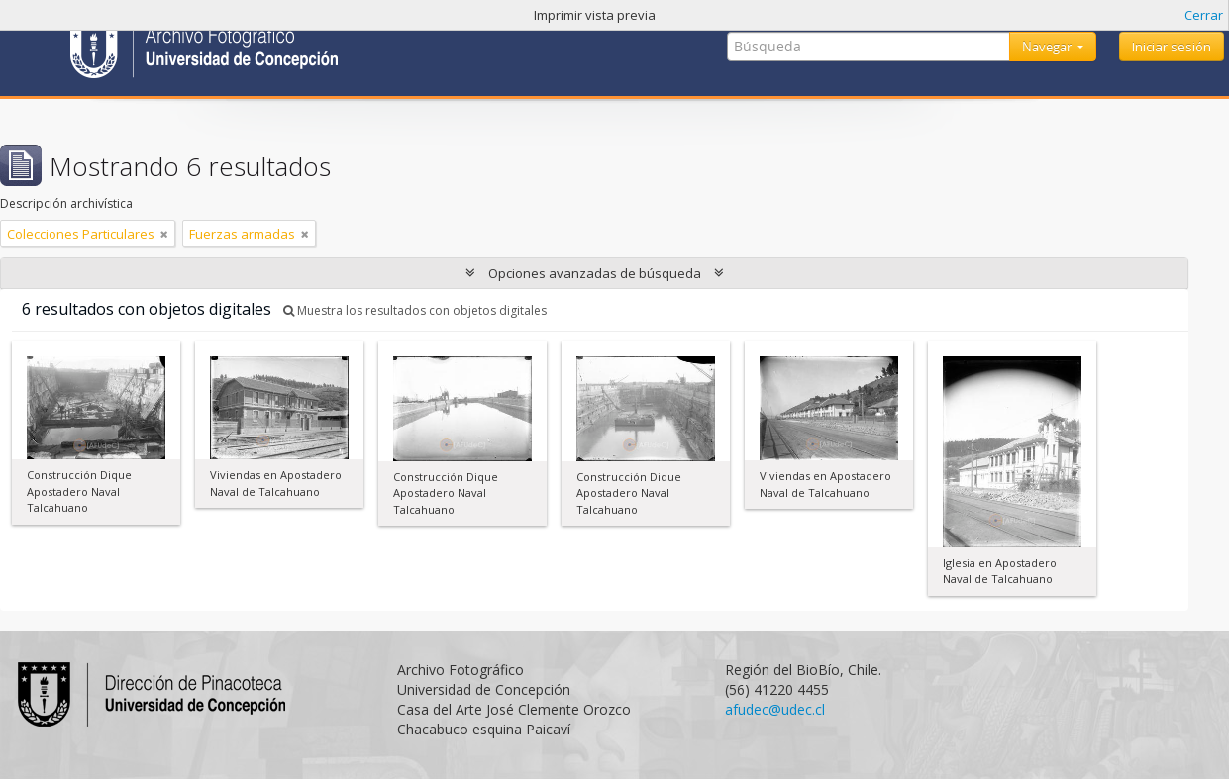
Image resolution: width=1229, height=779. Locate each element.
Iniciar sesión (1171, 46)
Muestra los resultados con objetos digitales (415, 310)
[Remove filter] (164, 233)
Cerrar (1203, 15)
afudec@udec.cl (775, 709)
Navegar (1048, 46)
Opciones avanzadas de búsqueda (594, 273)
